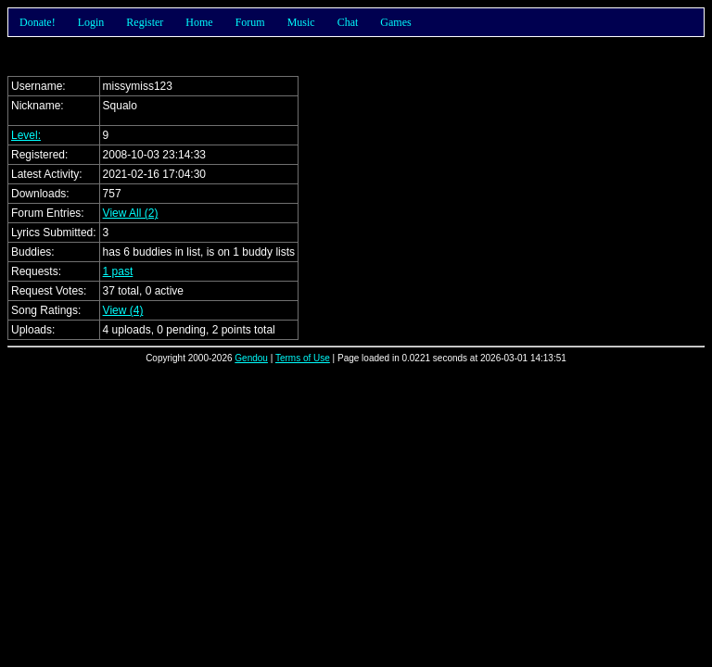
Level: (26, 135)
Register (144, 22)
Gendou (251, 358)
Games (395, 22)
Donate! (37, 22)
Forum (250, 22)
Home (198, 22)
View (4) (123, 310)
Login (91, 22)
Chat (348, 22)
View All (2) (131, 213)
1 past (118, 271)
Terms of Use (302, 358)
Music (301, 22)
